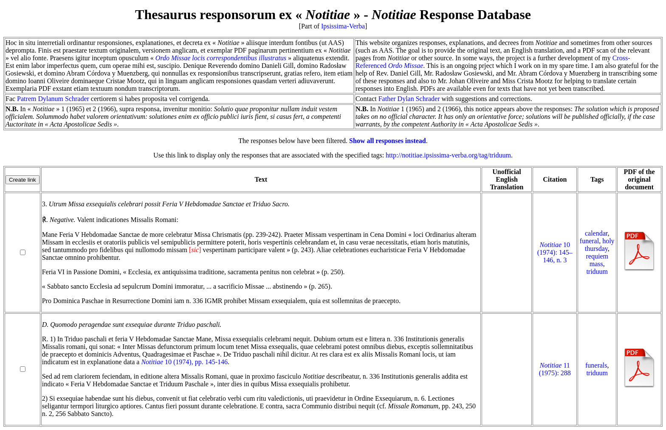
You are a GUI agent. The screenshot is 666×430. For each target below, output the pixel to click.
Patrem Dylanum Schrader (53, 98)
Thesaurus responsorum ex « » (247, 14)
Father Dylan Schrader (409, 98)
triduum (597, 271)
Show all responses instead (387, 140)
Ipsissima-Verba (343, 26)
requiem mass (597, 260)
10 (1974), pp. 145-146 (184, 361)
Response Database (451, 14)
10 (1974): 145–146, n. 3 (555, 252)
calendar (596, 233)
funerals (596, 365)
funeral (589, 241)
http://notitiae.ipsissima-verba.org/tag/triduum (448, 155)
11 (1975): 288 (555, 369)
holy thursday (600, 244)
